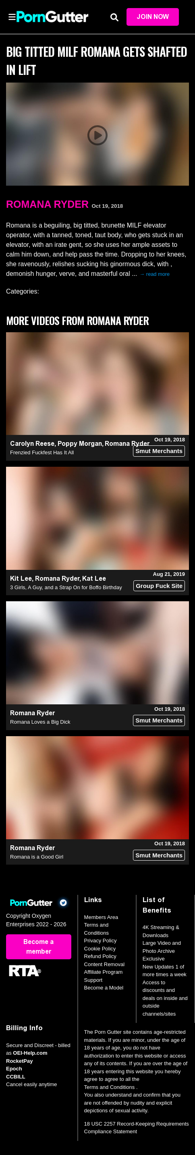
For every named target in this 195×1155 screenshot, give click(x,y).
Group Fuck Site (159, 585)
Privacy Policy (100, 941)
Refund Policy (100, 956)
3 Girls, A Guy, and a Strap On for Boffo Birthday (66, 587)
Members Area (101, 917)
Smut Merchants (159, 450)
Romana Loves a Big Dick (40, 722)
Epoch (14, 1069)
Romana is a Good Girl (36, 857)
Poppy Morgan (80, 443)
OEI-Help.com (30, 1053)
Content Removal (104, 964)
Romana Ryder (47, 204)
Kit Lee (21, 578)
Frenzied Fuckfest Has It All (42, 452)
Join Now (153, 17)
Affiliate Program (103, 972)
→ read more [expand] (155, 274)
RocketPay (19, 1061)
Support (93, 980)
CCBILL (15, 1077)
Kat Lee (94, 578)
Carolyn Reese (32, 443)
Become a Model (104, 988)
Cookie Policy (100, 949)
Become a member (38, 946)
